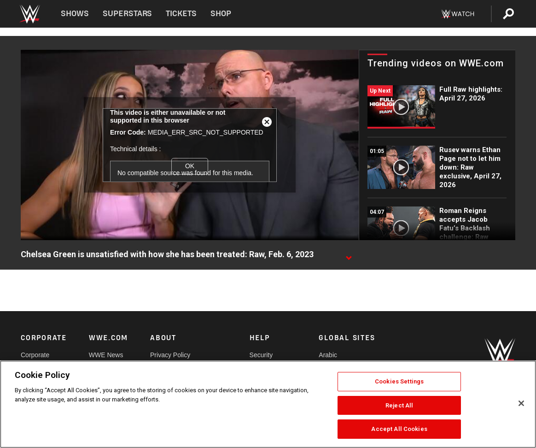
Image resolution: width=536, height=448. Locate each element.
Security (261, 355)
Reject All (399, 405)
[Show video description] (348, 255)
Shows (75, 13)
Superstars (127, 13)
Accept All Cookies (399, 428)
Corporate (35, 355)
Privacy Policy (170, 355)
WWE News (106, 355)
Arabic (328, 355)
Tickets (181, 13)
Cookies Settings (399, 381)
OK (189, 166)
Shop (220, 13)
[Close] (521, 403)
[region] (268, 404)
